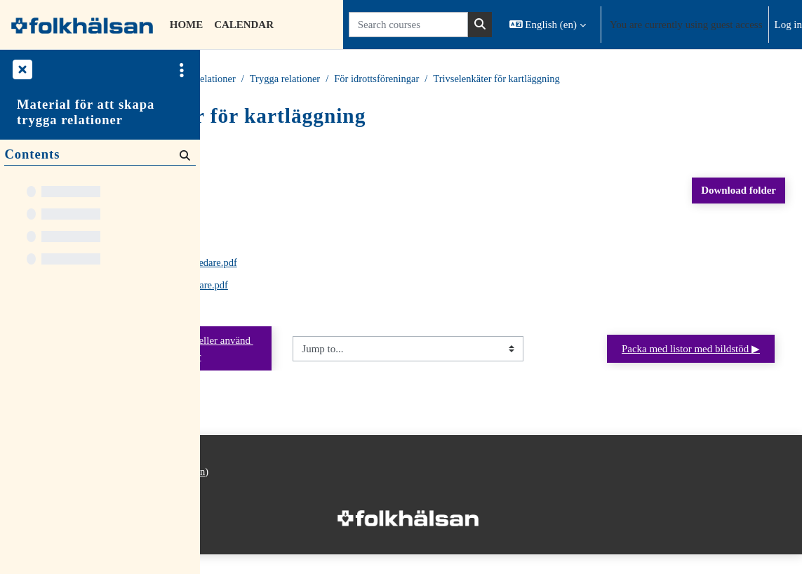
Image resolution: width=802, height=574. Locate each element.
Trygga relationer (390, 79)
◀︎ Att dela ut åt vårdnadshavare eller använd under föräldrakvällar (313, 358)
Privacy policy (241, 506)
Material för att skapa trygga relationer (85, 112)
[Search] (183, 155)
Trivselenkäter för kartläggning (695, 79)
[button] (547, 24)
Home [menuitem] (186, 24)
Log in (789, 24)
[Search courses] (408, 24)
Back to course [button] (263, 147)
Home (230, 79)
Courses (273, 79)
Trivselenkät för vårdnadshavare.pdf (343, 287)
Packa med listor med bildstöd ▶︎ (691, 358)
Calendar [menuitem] (244, 24)
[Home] (82, 24)
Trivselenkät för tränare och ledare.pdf (347, 263)
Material (322, 79)
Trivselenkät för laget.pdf (320, 241)
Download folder (738, 190)
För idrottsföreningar (572, 79)
